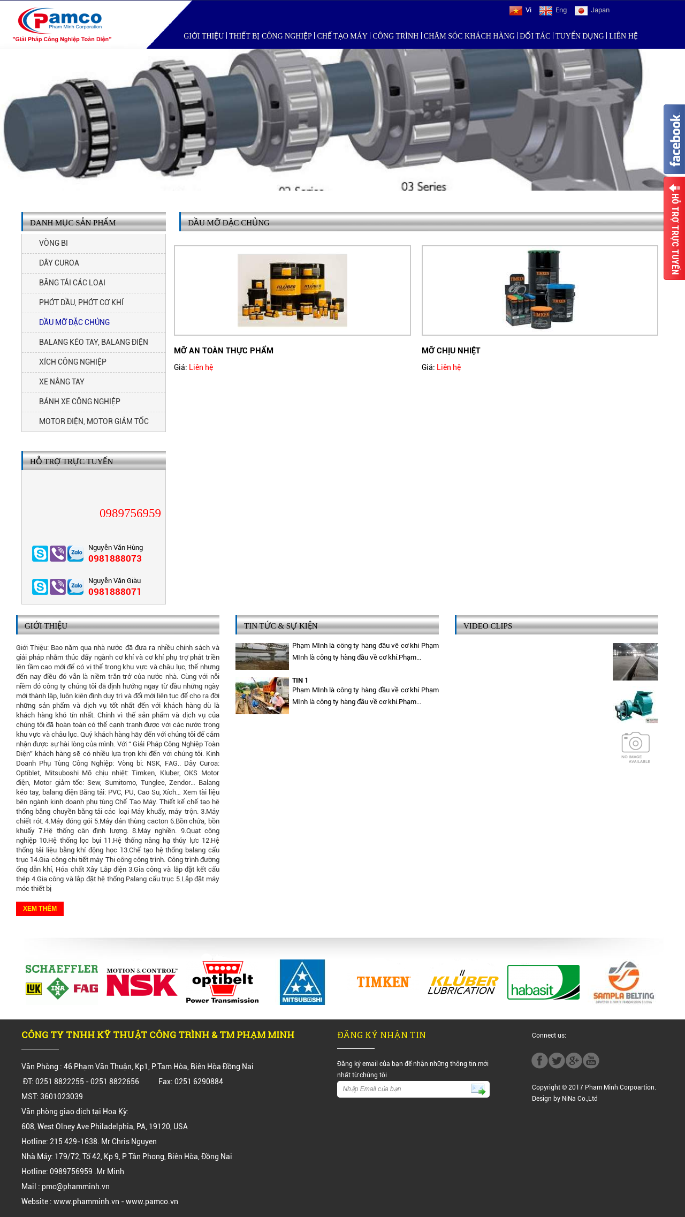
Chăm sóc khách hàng (469, 36)
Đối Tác (535, 36)
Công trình (396, 36)
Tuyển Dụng (579, 36)
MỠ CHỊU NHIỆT (451, 351)
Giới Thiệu (204, 36)
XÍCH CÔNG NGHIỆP (72, 362)
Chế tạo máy (342, 36)
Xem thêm (40, 908)
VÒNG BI (53, 243)
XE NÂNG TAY (62, 381)
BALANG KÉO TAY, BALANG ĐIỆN (93, 342)
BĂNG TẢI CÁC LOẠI (72, 282)
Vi (520, 10)
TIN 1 (300, 682)
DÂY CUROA (59, 263)
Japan (592, 10)
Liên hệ (623, 36)
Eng (553, 10)
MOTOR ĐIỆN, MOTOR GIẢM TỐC (94, 421)
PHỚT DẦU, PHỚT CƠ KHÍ (81, 302)
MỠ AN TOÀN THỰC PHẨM (223, 351)
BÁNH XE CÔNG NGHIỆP (79, 401)
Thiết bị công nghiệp (270, 36)
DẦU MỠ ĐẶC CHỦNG (74, 322)
